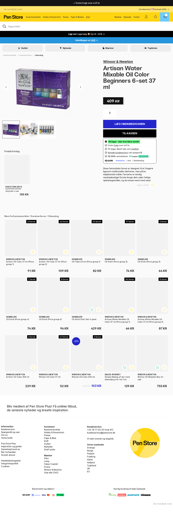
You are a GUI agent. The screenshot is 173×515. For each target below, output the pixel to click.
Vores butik (7, 437)
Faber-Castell (51, 464)
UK (88, 468)
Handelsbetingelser (11, 460)
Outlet (136, 17)
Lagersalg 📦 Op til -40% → (86, 34)
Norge (90, 450)
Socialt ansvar (8, 455)
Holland (91, 462)
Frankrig (91, 456)
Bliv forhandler (8, 452)
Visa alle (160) (51, 472)
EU (88, 471)
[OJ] (86, 26)
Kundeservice (144, 9)
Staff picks (49, 449)
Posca (47, 467)
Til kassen (129, 133)
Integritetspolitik (9, 463)
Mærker (118, 17)
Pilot (46, 458)
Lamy (46, 461)
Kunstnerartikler (33, 17)
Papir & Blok (50, 438)
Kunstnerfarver (25, 55)
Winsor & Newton (118, 61)
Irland (90, 459)
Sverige (91, 447)
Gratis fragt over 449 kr (86, 3)
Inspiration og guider (11, 446)
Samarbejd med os (10, 449)
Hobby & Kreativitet (52, 17)
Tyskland (91, 465)
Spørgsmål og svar (10, 432)
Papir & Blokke (77, 17)
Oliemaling (39, 55)
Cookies (5, 466)
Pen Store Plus (8, 443)
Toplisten (152, 48)
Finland (90, 453)
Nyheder (127, 17)
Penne (66, 17)
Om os (4, 435)
